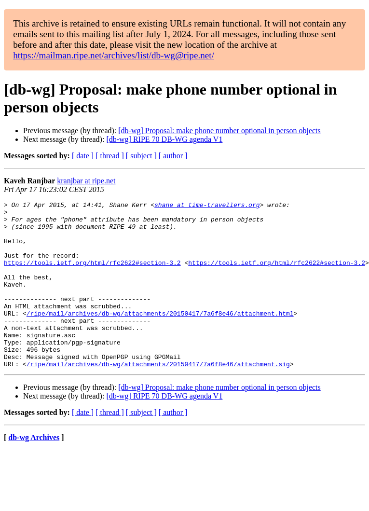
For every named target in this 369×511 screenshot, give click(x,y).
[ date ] (83, 156)
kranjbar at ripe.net (86, 181)
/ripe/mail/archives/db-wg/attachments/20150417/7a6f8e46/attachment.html (160, 336)
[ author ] (173, 156)
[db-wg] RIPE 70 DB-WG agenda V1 (164, 139)
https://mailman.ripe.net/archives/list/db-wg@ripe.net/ (113, 55)
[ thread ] (110, 156)
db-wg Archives (33, 471)
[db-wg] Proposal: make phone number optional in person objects (219, 130)
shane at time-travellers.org (207, 206)
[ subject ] (141, 156)
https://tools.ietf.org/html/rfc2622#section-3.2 (92, 275)
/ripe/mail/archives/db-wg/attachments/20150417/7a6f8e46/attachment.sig (158, 397)
